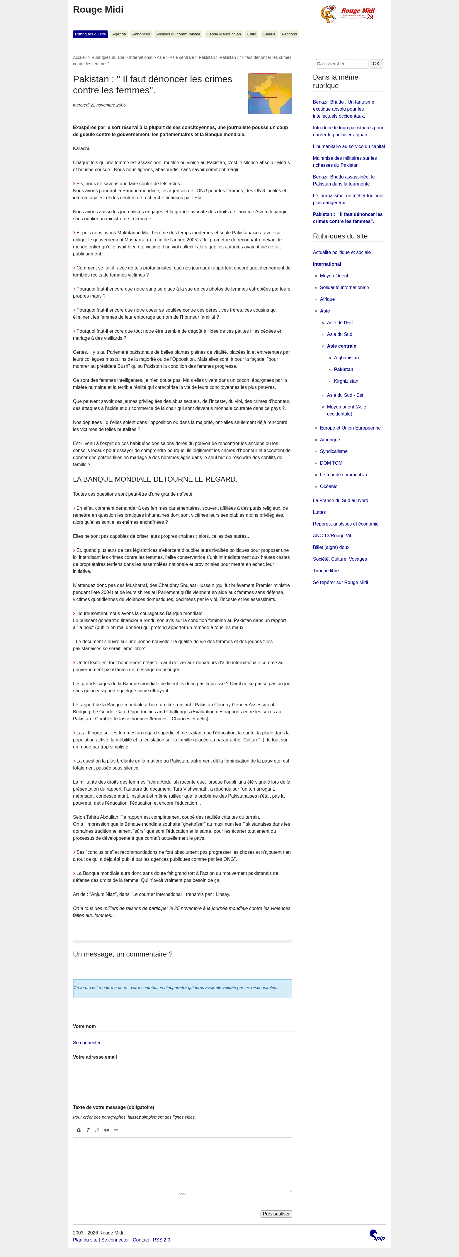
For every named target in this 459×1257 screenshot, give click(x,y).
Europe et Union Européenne (350, 427)
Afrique (327, 299)
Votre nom (84, 1026)
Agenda (119, 34)
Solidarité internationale (344, 287)
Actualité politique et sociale (342, 252)
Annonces (141, 34)
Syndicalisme (334, 451)
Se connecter (87, 1042)
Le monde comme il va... (345, 474)
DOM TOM (331, 463)
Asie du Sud (339, 334)
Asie (161, 57)
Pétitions (289, 34)
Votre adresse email (95, 1057)
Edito (251, 34)
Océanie (329, 486)
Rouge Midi (98, 9)
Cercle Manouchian (224, 34)
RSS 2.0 (161, 1239)
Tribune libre (326, 570)
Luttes (319, 512)
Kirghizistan (346, 381)
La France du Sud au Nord (340, 500)
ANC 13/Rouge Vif (332, 535)
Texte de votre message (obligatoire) (113, 1107)
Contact (141, 1239)
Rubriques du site (90, 34)
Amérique (330, 439)
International (140, 57)
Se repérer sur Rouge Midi (340, 582)
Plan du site (85, 1239)
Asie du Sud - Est (345, 395)
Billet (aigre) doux (331, 547)
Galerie (269, 34)
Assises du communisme (178, 34)
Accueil (79, 57)
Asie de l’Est (340, 322)
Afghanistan (346, 357)
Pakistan (207, 57)
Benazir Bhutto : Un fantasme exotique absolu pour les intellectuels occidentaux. (343, 109)
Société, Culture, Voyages (340, 559)
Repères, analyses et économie (346, 523)
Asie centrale (182, 57)
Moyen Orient (334, 275)
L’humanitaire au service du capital (349, 146)
